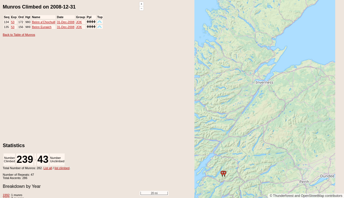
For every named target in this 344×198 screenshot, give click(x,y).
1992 (6, 195)
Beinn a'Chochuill (43, 22)
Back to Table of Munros (19, 34)
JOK (79, 22)
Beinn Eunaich (41, 27)
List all (47, 168)
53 (12, 22)
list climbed (61, 168)
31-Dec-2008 (66, 22)
